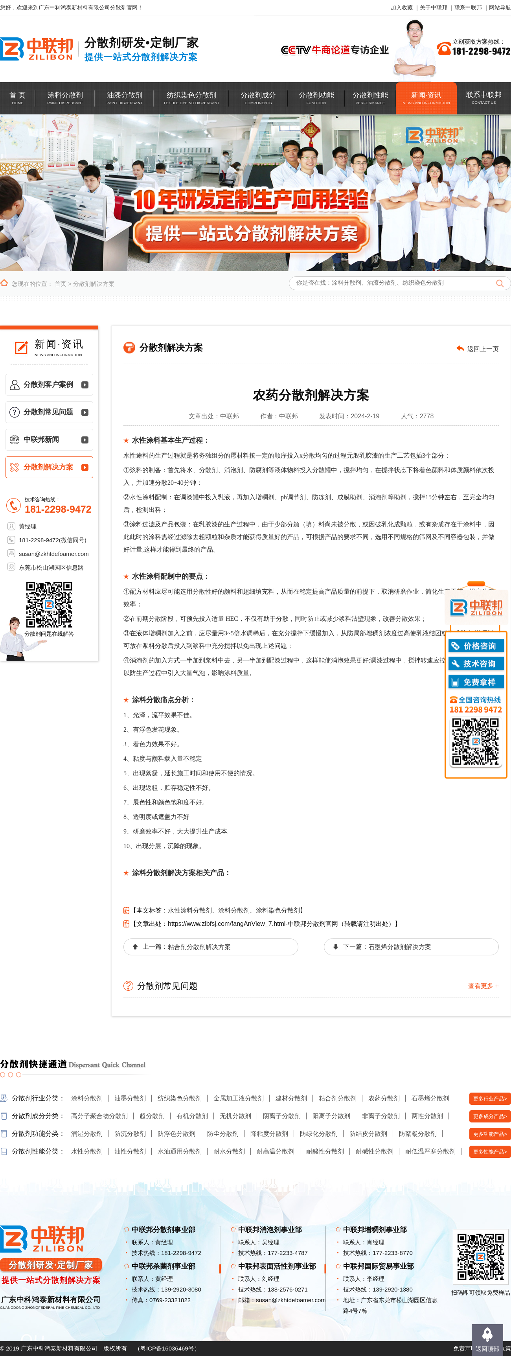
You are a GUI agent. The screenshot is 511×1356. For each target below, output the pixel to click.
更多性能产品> (490, 1152)
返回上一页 (483, 349)
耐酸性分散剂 (325, 1151)
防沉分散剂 (130, 1133)
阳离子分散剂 (331, 1116)
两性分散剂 (427, 1116)
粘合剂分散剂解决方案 (199, 947)
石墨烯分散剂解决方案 (399, 947)
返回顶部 (487, 1348)
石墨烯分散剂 (430, 1098)
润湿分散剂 (87, 1133)
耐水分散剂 (229, 1151)
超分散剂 (152, 1116)
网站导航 (500, 7)
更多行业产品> (490, 1099)
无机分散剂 (235, 1116)
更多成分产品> (490, 1116)
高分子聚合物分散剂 (99, 1116)
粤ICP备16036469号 (167, 1348)
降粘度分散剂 (269, 1133)
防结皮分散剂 (368, 1133)
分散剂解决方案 (93, 283)
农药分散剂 (384, 1098)
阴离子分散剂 (282, 1116)
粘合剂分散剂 (338, 1098)
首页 (60, 283)
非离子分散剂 (381, 1116)
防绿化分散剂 (319, 1133)
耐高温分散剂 (275, 1151)
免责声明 (465, 1348)
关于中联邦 (433, 7)
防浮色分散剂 (176, 1133)
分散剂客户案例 (48, 384)
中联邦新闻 (41, 439)
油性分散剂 (130, 1151)
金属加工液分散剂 (238, 1098)
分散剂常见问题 (48, 412)
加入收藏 (402, 7)
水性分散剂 (87, 1151)
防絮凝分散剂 (418, 1133)
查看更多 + (483, 986)
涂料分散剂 (234, 910)
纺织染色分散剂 (180, 1098)
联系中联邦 (468, 7)
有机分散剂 (192, 1116)
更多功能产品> (490, 1134)
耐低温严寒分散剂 (430, 1151)
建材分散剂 (291, 1098)
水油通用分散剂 (180, 1151)
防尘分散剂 (223, 1133)
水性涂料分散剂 (190, 910)
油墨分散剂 (130, 1098)
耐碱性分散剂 (374, 1151)
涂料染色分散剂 (278, 910)
